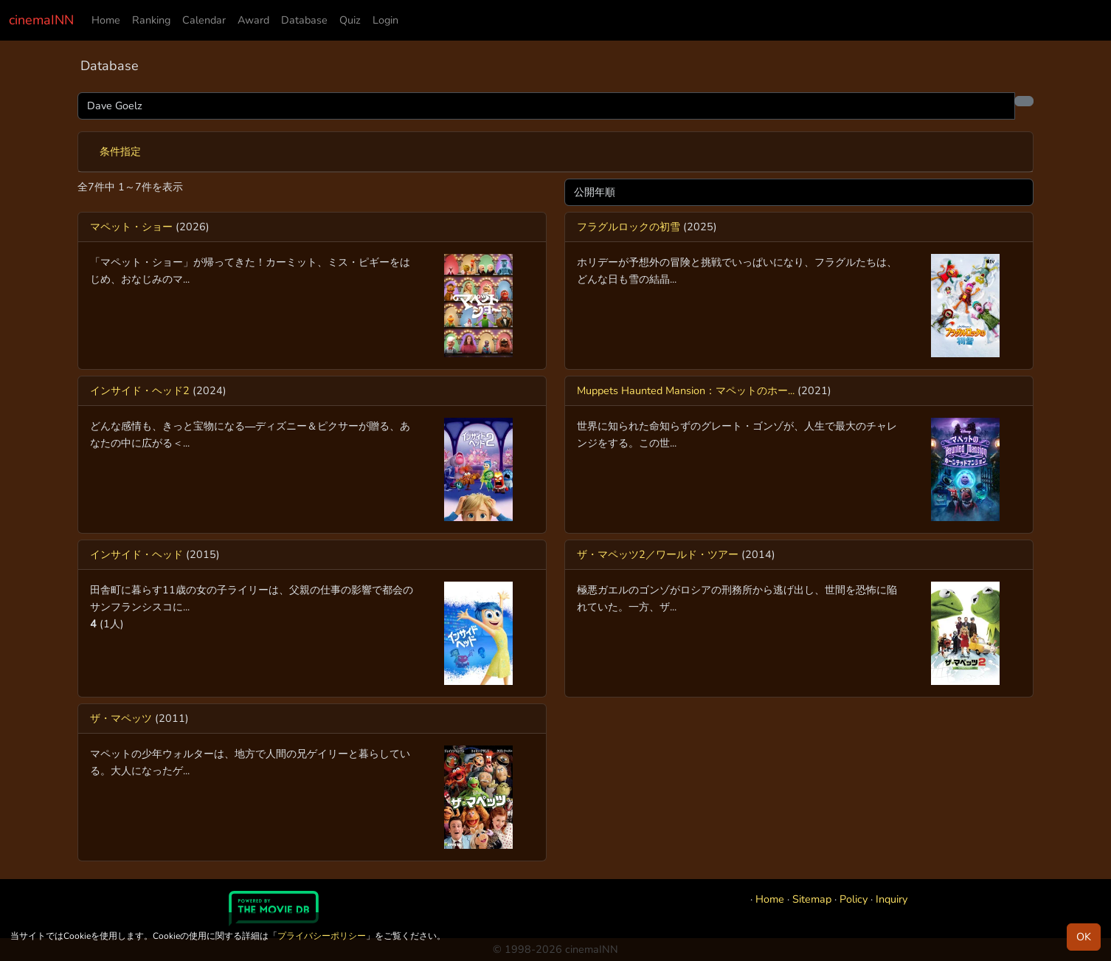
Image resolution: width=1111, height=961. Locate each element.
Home (105, 20)
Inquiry (891, 899)
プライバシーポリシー (321, 936)
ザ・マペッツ (121, 718)
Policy (854, 899)
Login (385, 20)
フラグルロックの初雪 (628, 226)
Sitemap (811, 899)
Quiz (350, 20)
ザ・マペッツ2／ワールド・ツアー (657, 554)
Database (304, 20)
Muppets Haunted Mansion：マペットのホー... (686, 390)
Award (253, 20)
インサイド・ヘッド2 (140, 390)
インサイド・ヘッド (136, 554)
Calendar (204, 20)
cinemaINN (41, 20)
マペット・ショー (131, 226)
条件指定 (120, 151)
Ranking (151, 20)
